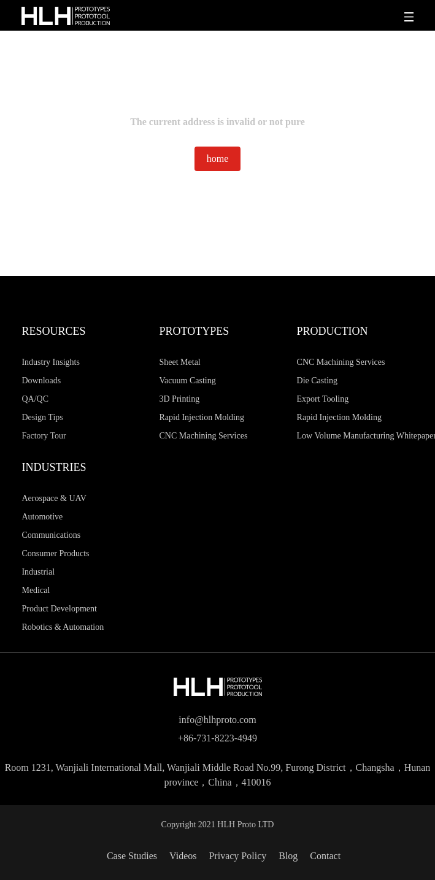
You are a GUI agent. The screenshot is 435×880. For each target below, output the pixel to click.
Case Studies (132, 856)
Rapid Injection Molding (202, 417)
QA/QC (34, 399)
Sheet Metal (180, 362)
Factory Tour (43, 435)
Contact (325, 856)
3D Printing (180, 399)
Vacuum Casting (188, 380)
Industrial (38, 571)
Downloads (41, 380)
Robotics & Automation (62, 627)
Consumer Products (55, 553)
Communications (50, 535)
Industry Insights (50, 362)
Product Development (58, 608)
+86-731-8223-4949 (217, 738)
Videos (182, 856)
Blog (288, 856)
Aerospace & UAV (54, 498)
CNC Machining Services (204, 435)
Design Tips (42, 417)
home (218, 158)
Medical (35, 590)
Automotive (42, 516)
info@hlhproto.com (217, 719)
